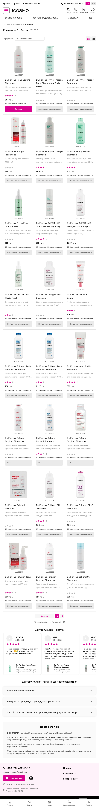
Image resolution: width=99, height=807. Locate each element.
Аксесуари (73, 18)
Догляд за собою (13, 18)
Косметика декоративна (45, 18)
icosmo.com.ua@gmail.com (15, 772)
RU (93, 3)
